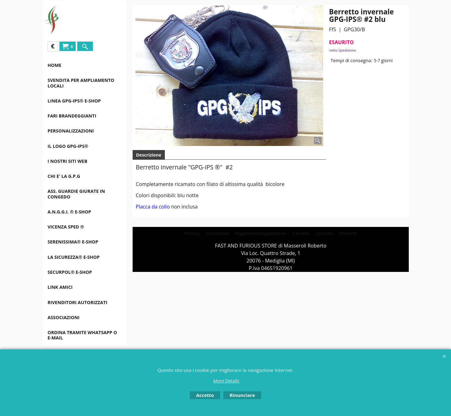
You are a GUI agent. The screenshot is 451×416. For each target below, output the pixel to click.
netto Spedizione (342, 50)
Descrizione (148, 155)
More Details (226, 381)
